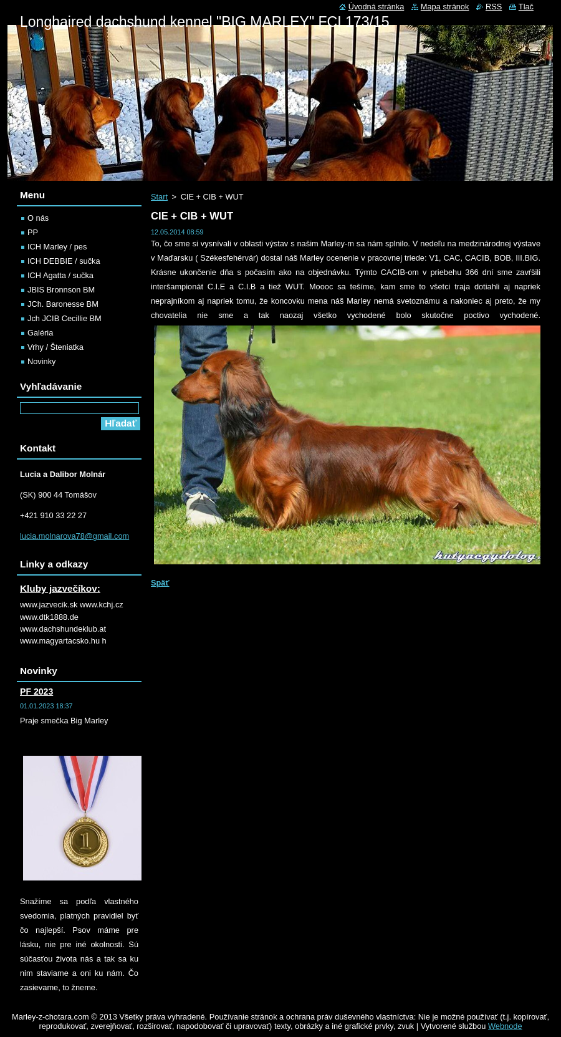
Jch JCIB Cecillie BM (64, 318)
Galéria (40, 332)
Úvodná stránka (376, 6)
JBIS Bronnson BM (61, 289)
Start (159, 196)
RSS (494, 6)
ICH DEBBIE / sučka (63, 261)
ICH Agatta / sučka (60, 275)
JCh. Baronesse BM (62, 304)
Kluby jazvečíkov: (60, 588)
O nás (38, 218)
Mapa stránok (445, 6)
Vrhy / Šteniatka (55, 347)
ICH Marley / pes (57, 246)
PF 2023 (36, 692)
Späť (160, 582)
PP (32, 232)
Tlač (526, 6)
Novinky (41, 361)
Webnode (505, 1026)
